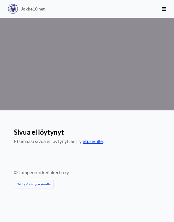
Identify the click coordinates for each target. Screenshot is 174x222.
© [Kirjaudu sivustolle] (16, 172)
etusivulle (93, 141)
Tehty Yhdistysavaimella (33, 184)
